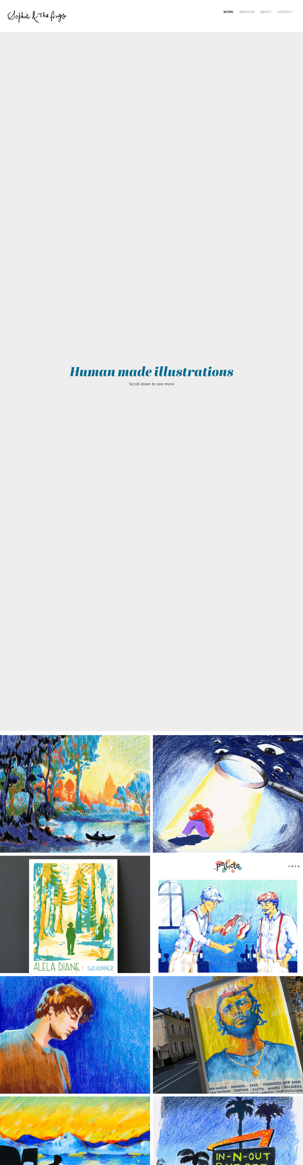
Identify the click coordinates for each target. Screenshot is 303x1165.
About (265, 11)
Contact (285, 11)
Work (228, 11)
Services (246, 11)
